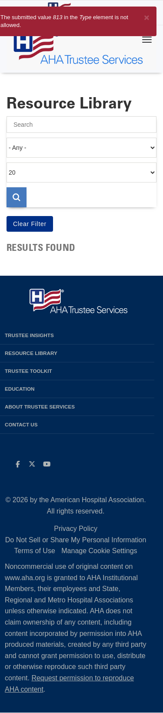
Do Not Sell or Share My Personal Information (75, 540)
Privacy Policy (75, 528)
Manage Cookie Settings (99, 550)
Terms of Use (34, 550)
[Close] (146, 16)
